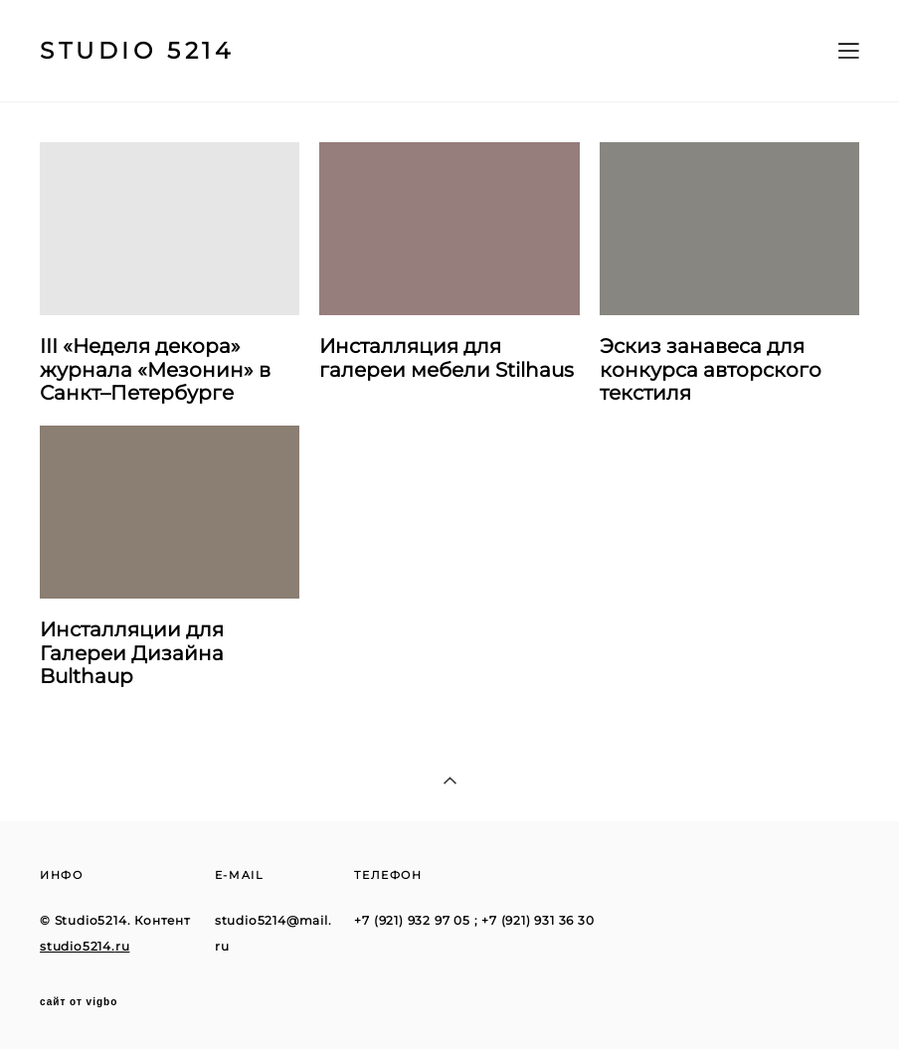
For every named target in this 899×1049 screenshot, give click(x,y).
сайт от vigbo (78, 1002)
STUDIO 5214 (137, 51)
